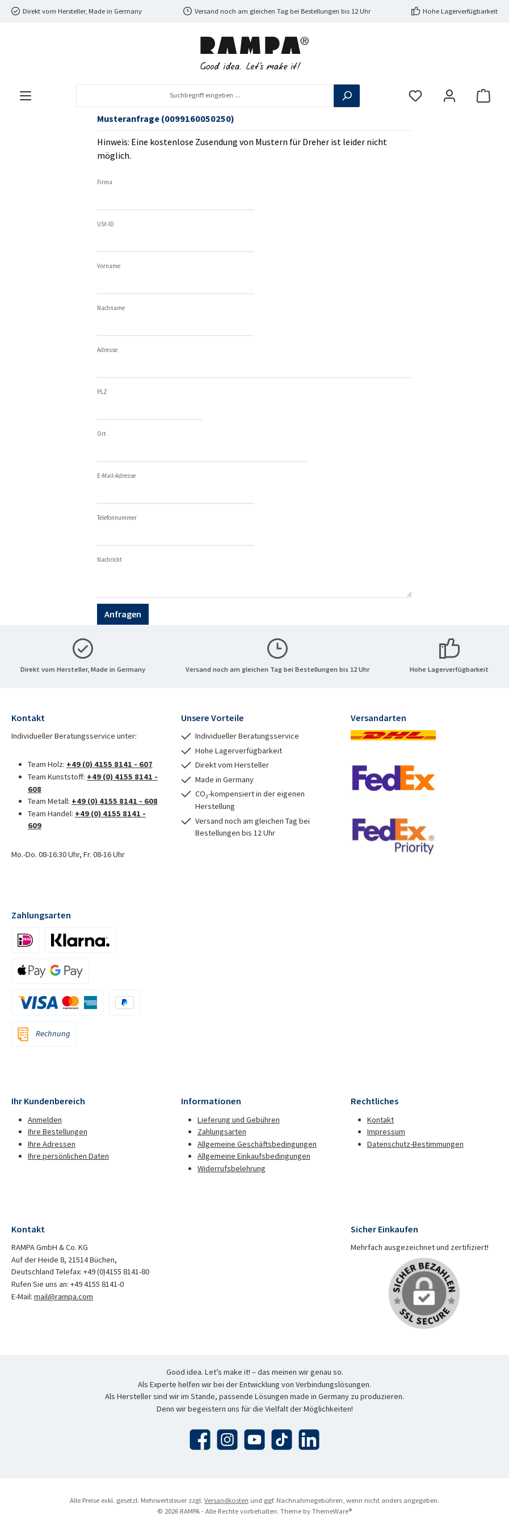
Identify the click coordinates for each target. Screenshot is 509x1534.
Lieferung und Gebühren (238, 1120)
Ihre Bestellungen (57, 1131)
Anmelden (45, 1120)
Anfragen (122, 614)
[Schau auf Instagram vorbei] (227, 1439)
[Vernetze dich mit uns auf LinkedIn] (309, 1439)
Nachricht (109, 559)
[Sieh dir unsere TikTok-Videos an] (282, 1439)
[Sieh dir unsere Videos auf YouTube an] (254, 1439)
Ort (101, 434)
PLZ (102, 392)
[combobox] (205, 95)
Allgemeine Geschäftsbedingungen (257, 1144)
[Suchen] (347, 95)
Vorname (108, 266)
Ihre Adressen (51, 1144)
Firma (104, 182)
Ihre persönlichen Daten (68, 1156)
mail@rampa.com (63, 1296)
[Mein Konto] (449, 95)
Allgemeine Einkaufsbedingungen (253, 1156)
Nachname (111, 308)
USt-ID (105, 224)
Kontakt (380, 1120)
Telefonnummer (117, 518)
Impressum (386, 1131)
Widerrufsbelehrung (231, 1168)
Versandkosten (226, 1500)
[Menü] (25, 95)
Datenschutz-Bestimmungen (415, 1144)
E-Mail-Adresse (116, 476)
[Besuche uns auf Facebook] (200, 1439)
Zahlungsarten (221, 1131)
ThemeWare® (332, 1511)
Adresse (107, 350)
